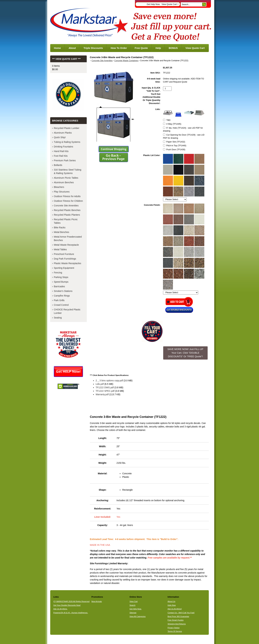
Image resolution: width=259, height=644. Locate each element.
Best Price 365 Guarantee (178, 616)
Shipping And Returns (177, 624)
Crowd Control (61, 305)
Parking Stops (61, 277)
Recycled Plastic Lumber (66, 128)
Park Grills (59, 300)
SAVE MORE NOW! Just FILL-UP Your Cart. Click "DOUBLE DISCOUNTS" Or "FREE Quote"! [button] (185, 353)
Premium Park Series (65, 160)
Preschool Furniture (64, 254)
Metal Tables (60, 249)
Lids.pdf (100, 384)
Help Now (172, 605)
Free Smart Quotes (176, 620)
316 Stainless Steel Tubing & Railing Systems (67, 171)
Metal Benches (61, 232)
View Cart (134, 601)
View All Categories (138, 616)
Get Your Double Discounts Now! (67, 605)
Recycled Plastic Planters (67, 214)
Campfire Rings (62, 295)
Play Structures (62, 191)
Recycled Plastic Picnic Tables (66, 221)
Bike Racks (59, 227)
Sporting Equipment (64, 268)
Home (57, 48)
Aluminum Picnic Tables (66, 177)
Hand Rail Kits (61, 151)
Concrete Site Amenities (102, 60)
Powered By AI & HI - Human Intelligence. (70, 613)
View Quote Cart (170, 4)
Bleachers (59, 187)
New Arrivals (96, 601)
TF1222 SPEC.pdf (105, 391)
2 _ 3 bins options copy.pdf (109, 380)
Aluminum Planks (63, 132)
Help (158, 48)
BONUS (173, 48)
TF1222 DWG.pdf (105, 387)
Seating (58, 317)
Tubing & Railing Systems (67, 142)
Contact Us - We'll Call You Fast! (181, 613)
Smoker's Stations (63, 291)
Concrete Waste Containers (126, 60)
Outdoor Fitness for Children (68, 201)
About (72, 48)
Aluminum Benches (64, 182)
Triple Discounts (93, 48)
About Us (171, 601)
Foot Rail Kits (61, 156)
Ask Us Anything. (60, 609)
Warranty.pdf (102, 394)
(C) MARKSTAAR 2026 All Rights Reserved (71, 601)
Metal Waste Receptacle (66, 245)
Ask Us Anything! (175, 609)
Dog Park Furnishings (65, 258)
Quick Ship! (60, 137)
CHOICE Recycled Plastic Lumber (67, 311)
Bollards (58, 165)
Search (132, 605)
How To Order (119, 48)
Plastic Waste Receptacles (67, 263)
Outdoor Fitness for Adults (67, 196)
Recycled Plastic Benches (67, 210)
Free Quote (141, 48)
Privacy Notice (174, 628)
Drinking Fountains (63, 146)
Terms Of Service (175, 631)
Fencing (58, 272)
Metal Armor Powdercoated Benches (68, 238)
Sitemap (133, 613)
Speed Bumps (61, 281)
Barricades (59, 286)
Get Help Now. (153, 4)
